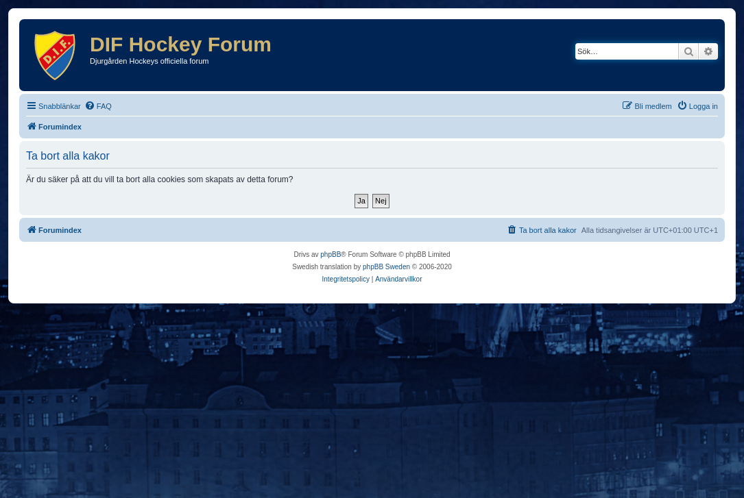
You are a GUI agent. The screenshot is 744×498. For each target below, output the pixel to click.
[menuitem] (98, 106)
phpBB (330, 254)
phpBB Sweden (386, 267)
